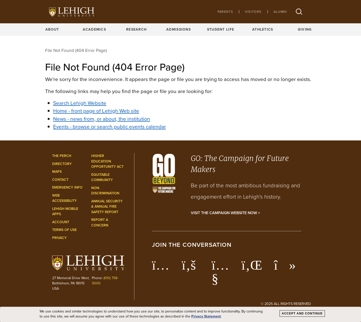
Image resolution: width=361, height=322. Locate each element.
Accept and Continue (302, 313)
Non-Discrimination (105, 190)
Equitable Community (102, 177)
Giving (305, 29)
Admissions (178, 29)
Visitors (253, 11)
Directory (62, 164)
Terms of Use (64, 229)
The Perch (61, 155)
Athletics (262, 29)
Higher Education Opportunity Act (107, 161)
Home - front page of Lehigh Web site (96, 111)
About (52, 29)
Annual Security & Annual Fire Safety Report (107, 207)
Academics (94, 29)
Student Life (220, 29)
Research (136, 29)
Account (60, 222)
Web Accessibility (64, 198)
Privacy (59, 237)
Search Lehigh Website (79, 103)
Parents (225, 11)
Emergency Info (67, 187)
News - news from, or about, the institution (101, 119)
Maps (57, 171)
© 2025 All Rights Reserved (286, 303)
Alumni (280, 11)
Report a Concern (99, 222)
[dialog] (180, 314)
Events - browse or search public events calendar (109, 126)
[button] (299, 11)
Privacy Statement (206, 316)
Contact (60, 179)
